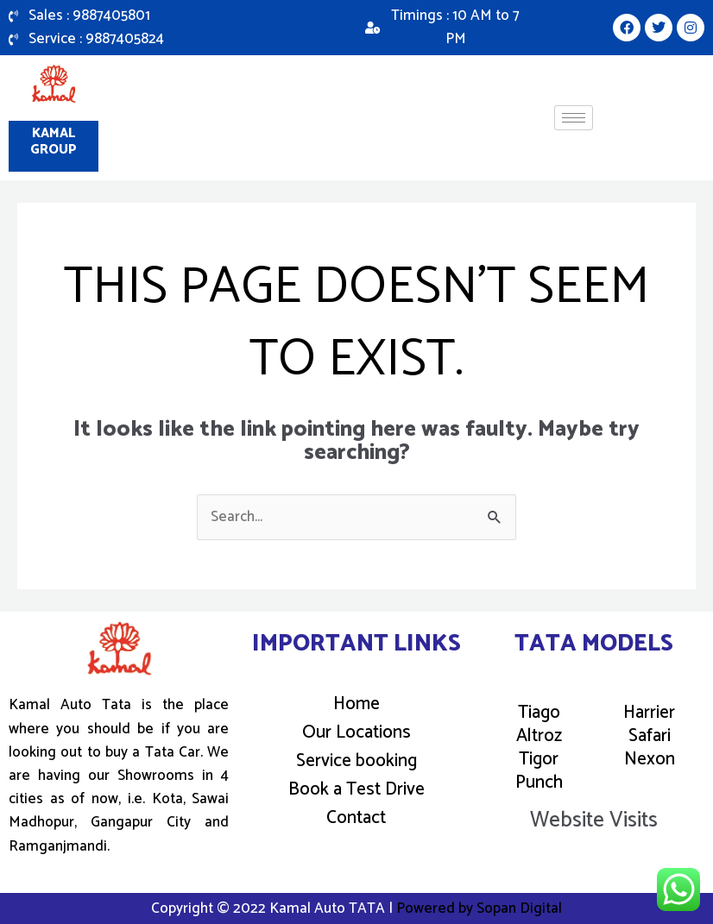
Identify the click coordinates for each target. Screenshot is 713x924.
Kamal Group (53, 142)
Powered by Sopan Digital (479, 908)
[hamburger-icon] (573, 117)
